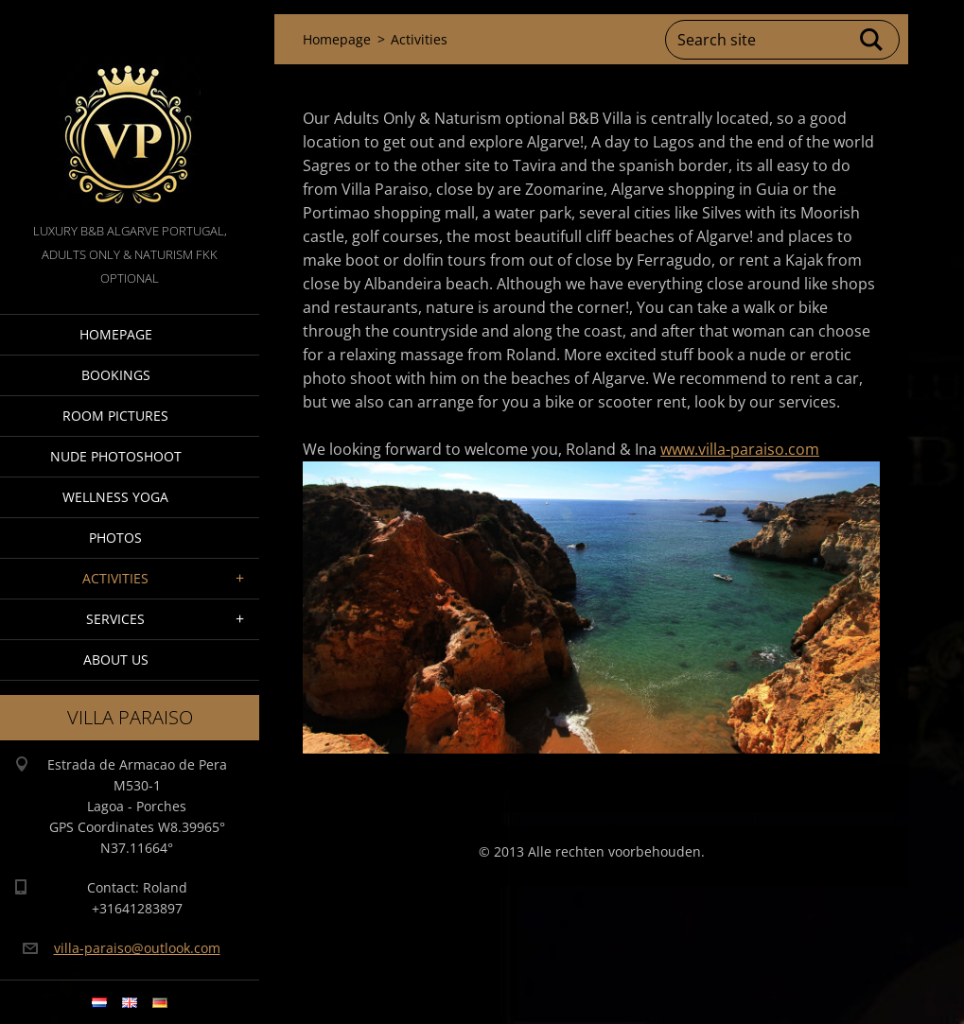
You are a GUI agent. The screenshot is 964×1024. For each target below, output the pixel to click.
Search (872, 40)
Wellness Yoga (115, 497)
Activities (115, 578)
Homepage (115, 334)
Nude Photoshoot (116, 456)
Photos (115, 538)
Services (115, 619)
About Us (116, 659)
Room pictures (115, 416)
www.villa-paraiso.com (739, 449)
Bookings (115, 375)
